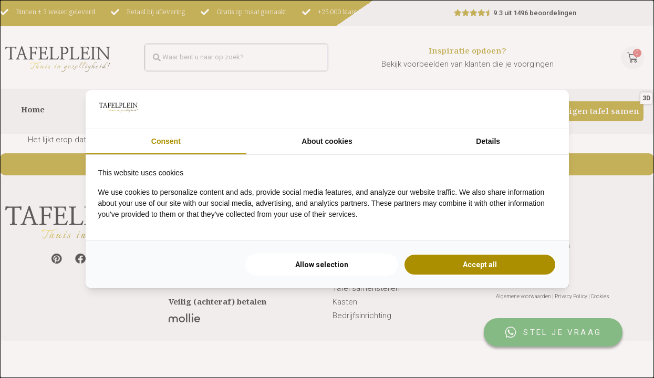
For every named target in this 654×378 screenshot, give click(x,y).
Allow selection (321, 264)
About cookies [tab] (327, 141)
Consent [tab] (166, 141)
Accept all (480, 264)
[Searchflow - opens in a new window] (543, 109)
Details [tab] (488, 141)
